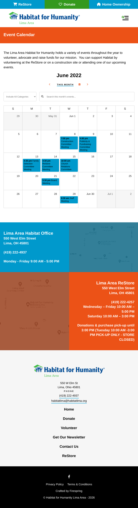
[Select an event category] (20, 96)
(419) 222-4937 (69, 395)
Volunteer (69, 428)
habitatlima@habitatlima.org (69, 400)
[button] (125, 18)
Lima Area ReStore (115, 283)
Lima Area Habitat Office (28, 233)
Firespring (76, 491)
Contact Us (69, 447)
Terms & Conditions (79, 484)
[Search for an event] (86, 96)
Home (69, 409)
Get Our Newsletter (69, 437)
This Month (65, 84)
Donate (66, 4)
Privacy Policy (55, 484)
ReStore (22, 4)
